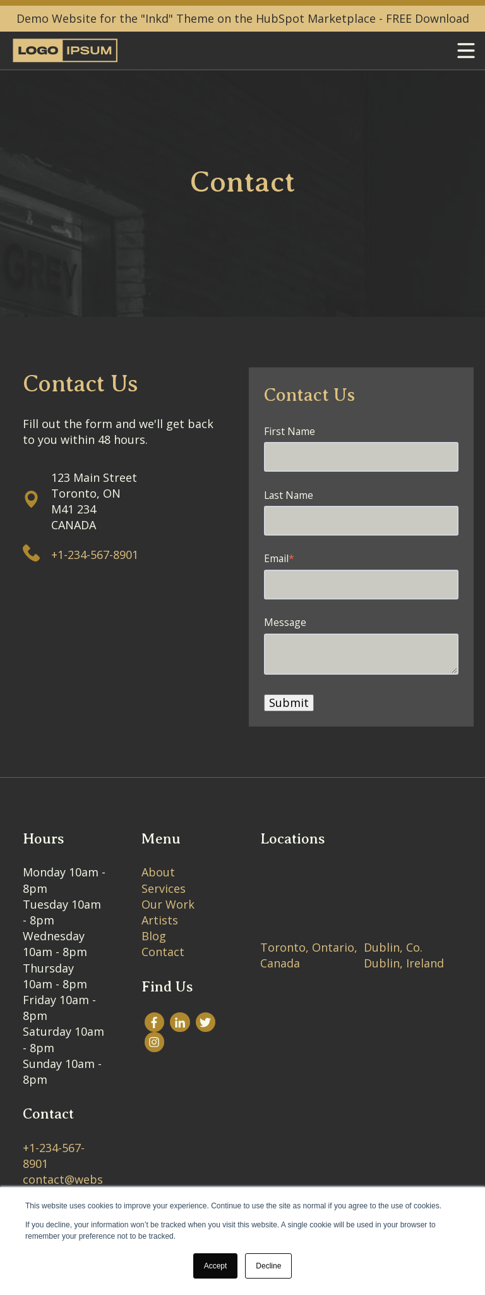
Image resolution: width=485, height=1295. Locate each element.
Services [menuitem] (163, 888)
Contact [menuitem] (162, 951)
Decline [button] (268, 1265)
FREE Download (427, 18)
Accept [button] (215, 1265)
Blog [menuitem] (153, 935)
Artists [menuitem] (159, 920)
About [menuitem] (158, 872)
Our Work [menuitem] (168, 904)
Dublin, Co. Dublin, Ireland (404, 955)
